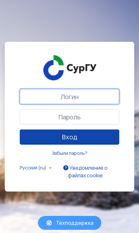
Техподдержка (69, 222)
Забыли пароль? (69, 153)
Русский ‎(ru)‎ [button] (33, 168)
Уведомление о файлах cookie (85, 171)
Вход (69, 137)
